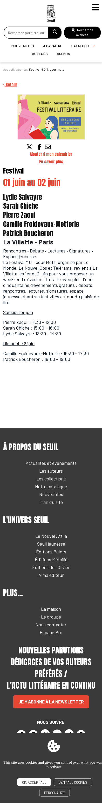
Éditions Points (51, 551)
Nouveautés (22, 46)
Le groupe (51, 617)
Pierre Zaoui (19, 215)
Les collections (51, 478)
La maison (51, 609)
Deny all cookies (73, 782)
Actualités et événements (51, 463)
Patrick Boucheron (28, 233)
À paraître (52, 46)
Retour (10, 85)
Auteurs (40, 53)
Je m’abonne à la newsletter (51, 701)
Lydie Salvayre (22, 197)
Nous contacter (51, 624)
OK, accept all (34, 782)
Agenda (63, 53)
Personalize (54, 793)
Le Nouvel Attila (51, 536)
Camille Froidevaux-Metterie (41, 224)
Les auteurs (51, 471)
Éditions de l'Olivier (51, 567)
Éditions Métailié (51, 559)
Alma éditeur (51, 575)
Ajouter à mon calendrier (51, 154)
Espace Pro (51, 632)
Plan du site (51, 502)
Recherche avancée (82, 32)
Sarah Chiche (20, 206)
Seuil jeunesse (51, 544)
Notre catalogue (51, 486)
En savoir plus (51, 162)
